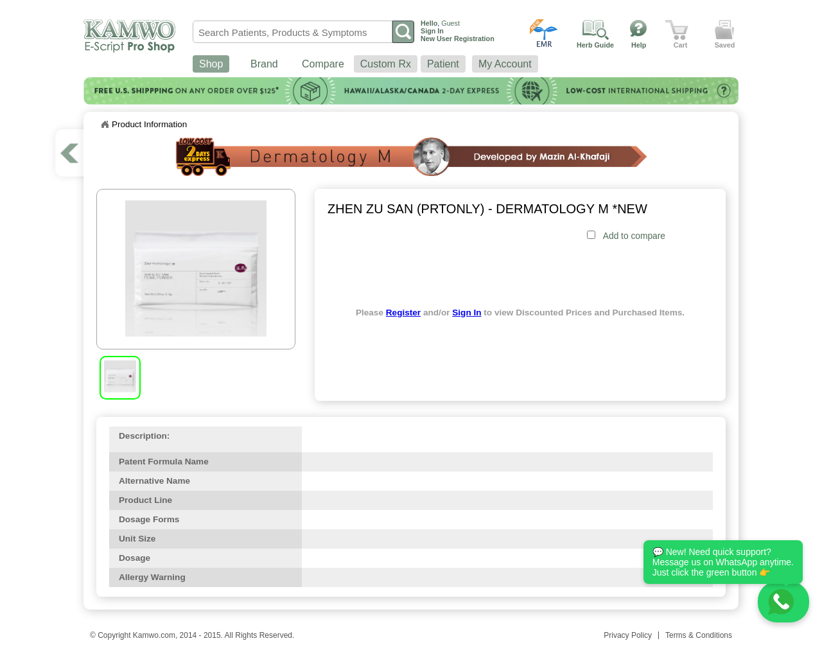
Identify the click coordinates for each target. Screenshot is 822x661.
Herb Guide (595, 45)
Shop (211, 63)
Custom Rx (385, 63)
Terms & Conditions (698, 635)
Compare (323, 63)
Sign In (466, 312)
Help (638, 45)
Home (105, 124)
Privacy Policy (628, 635)
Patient (443, 63)
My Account (505, 63)
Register (403, 312)
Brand (264, 63)
